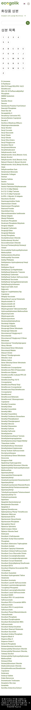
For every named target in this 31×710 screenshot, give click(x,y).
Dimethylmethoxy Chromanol (12, 446)
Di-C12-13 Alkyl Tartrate (10, 191)
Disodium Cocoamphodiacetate (13, 556)
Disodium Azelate (7, 546)
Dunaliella (4, 685)
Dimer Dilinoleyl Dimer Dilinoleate (13, 363)
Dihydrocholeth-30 (8, 306)
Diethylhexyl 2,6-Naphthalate (11, 270)
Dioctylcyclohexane (8, 453)
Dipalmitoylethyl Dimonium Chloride (14, 465)
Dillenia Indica (6, 360)
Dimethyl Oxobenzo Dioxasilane (13, 416)
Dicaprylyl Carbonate (9, 228)
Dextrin (3, 182)
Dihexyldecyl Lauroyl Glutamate (13, 299)
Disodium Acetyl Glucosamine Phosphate (12, 540)
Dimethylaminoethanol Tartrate (12, 436)
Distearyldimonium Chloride (11, 663)
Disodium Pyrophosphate (10, 619)
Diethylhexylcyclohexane (10, 284)
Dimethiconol (6, 394)
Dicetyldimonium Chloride (10, 238)
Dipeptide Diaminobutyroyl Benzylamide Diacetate (11, 503)
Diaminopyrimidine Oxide (10, 201)
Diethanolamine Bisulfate (10, 255)
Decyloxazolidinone (8, 147)
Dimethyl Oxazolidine (9, 414)
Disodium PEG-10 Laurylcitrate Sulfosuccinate (12, 598)
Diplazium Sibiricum (8, 514)
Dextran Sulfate (7, 179)
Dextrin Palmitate (7, 184)
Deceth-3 (4, 120)
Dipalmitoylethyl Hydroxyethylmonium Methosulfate (15, 469)
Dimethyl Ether (6, 407)
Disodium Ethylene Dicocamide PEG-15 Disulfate (14, 569)
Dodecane (5, 673)
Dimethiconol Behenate (10, 397)
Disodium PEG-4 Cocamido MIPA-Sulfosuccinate (13, 603)
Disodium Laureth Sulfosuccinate (13, 583)
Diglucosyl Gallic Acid (9, 287)
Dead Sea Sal (6, 111)
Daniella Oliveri (6, 101)
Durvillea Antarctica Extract (11, 688)
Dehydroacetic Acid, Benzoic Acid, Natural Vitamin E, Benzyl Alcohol (14, 161)
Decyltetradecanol (8, 150)
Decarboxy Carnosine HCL (11, 116)
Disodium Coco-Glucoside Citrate (13, 553)
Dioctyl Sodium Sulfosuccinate (12, 451)
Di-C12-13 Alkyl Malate (9, 189)
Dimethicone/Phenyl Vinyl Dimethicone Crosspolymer (11, 386)
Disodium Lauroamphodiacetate (13, 590)
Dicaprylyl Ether (7, 231)
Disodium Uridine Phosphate (11, 634)
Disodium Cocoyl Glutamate (11, 561)
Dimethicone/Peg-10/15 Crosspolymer (10, 381)
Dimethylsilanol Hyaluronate (11, 448)
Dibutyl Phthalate (7, 218)
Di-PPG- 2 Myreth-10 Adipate (12, 196)
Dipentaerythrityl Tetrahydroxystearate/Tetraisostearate (15, 491)
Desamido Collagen (8, 174)
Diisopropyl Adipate (8, 326)
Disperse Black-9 (7, 637)
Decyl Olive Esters (8, 140)
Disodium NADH (7, 595)
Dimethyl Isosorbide (8, 409)
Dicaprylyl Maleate (8, 233)
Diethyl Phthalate (7, 260)
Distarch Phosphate (8, 644)
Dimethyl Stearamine (9, 426)
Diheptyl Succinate (8, 297)
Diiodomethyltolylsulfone (10, 321)
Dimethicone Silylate (8, 372)
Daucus (4, 103)
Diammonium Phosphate (10, 206)
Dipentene (5, 500)
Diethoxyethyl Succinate (10, 257)
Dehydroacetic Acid (8, 152)
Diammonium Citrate (8, 204)
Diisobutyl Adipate (8, 323)
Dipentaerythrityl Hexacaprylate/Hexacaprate (11, 474)
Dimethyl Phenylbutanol (10, 419)
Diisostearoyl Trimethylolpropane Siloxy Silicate (13, 344)
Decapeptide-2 (6, 113)
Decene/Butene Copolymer (11, 118)
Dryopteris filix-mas (8, 683)
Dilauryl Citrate (6, 353)
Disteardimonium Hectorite (11, 646)
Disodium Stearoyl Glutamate (12, 629)
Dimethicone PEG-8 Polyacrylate (13, 370)
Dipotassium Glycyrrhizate (11, 519)
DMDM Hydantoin (7, 96)
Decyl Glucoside (7, 133)
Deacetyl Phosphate (8, 108)
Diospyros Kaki (6, 460)
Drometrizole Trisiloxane (10, 681)
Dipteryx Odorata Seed (9, 531)
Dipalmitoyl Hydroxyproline (11, 463)
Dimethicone (6, 365)
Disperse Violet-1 (7, 641)
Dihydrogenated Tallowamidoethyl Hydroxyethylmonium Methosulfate (14, 310)
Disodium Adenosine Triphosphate (14, 544)
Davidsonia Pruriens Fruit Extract (13, 106)
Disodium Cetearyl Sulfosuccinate (14, 551)
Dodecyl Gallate (7, 676)
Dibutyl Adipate (7, 216)
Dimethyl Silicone (7, 424)
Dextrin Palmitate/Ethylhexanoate (13, 187)
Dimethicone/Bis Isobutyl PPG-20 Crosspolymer (13, 376)
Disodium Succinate (8, 632)
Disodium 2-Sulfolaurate (10, 536)
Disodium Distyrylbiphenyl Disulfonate (15, 563)
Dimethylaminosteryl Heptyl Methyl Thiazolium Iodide (14, 442)
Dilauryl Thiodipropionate (10, 355)
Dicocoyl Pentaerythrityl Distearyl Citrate (13, 246)
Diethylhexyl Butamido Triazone (13, 272)
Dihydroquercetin (7, 316)
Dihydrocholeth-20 (8, 304)
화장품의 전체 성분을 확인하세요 (12, 16)
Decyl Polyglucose (8, 142)
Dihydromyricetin (7, 314)
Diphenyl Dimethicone (9, 509)
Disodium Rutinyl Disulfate (11, 627)
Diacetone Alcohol (8, 199)
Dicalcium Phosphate (9, 221)
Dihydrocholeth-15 (8, 301)
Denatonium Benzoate (9, 172)
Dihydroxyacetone (8, 319)
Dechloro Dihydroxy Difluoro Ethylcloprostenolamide (11, 124)
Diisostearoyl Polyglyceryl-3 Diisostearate (11, 334)
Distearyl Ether (6, 661)
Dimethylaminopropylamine (11, 438)
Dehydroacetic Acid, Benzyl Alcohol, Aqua (14, 166)
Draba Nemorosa (7, 678)
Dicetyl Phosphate (8, 235)
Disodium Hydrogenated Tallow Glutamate (13, 576)
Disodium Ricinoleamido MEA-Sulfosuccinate (12, 623)
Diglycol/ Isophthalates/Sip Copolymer (11, 293)
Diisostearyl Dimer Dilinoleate (12, 348)
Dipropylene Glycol (8, 524)
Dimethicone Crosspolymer (11, 367)
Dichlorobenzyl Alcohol (10, 240)
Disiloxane (5, 534)
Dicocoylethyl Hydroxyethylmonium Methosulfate (14, 251)
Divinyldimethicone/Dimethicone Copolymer (13, 669)
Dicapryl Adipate (7, 226)
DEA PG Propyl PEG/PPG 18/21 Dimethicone (12, 87)
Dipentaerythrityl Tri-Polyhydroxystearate (9, 496)
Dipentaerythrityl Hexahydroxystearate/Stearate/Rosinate (15, 483)
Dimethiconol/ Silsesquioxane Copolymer (12, 400)
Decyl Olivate (6, 138)
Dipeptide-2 (5, 507)
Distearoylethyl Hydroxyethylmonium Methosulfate (15, 657)
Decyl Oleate (6, 135)
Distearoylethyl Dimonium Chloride (14, 649)
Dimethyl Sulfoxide (8, 431)
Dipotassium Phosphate (10, 522)
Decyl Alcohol (6, 128)
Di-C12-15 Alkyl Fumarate (10, 194)
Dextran (4, 177)
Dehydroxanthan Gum (9, 169)
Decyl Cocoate (6, 130)
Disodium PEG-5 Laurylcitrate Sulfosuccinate (12, 608)
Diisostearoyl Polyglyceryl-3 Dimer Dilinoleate (14, 339)
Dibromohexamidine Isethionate (13, 213)
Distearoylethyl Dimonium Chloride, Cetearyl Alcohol (14, 652)
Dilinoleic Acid (6, 358)
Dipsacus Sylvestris (8, 526)
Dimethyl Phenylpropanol (10, 421)
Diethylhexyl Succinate (9, 279)
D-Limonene (5, 81)
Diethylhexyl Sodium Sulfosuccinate (14, 277)
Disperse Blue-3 (7, 639)
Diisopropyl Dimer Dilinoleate (12, 328)
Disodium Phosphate (9, 617)
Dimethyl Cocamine (8, 404)
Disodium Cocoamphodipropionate (14, 558)
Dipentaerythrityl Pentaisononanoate (15, 487)
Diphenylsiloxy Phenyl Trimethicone (14, 512)
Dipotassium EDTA (8, 517)
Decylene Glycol (7, 145)
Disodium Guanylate (8, 573)
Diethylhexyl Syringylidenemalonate (14, 282)
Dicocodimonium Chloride (11, 243)
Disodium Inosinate (8, 580)
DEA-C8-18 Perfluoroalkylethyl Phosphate (12, 92)
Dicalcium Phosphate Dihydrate (12, 223)
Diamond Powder (7, 209)
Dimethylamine (6, 434)
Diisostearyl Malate (8, 350)
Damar (3, 98)
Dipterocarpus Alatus (9, 529)
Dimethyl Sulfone (7, 429)
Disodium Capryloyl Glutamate (12, 548)
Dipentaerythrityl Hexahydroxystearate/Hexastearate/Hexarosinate (15, 479)
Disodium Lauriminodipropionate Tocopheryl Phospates (13, 586)
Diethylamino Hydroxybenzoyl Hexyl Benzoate (14, 263)
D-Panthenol (5, 84)
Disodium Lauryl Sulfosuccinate (13, 593)
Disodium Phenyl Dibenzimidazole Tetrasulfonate (13, 613)
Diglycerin (5, 289)
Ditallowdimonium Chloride (11, 666)
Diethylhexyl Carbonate (9, 275)
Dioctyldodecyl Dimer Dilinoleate (13, 456)
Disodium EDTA (7, 566)
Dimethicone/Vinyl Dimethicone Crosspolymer (13, 391)
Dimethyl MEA (6, 412)
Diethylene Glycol (7, 267)
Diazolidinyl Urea (7, 211)
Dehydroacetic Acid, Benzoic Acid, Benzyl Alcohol (14, 156)
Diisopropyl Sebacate (9, 331)
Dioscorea (5, 458)
